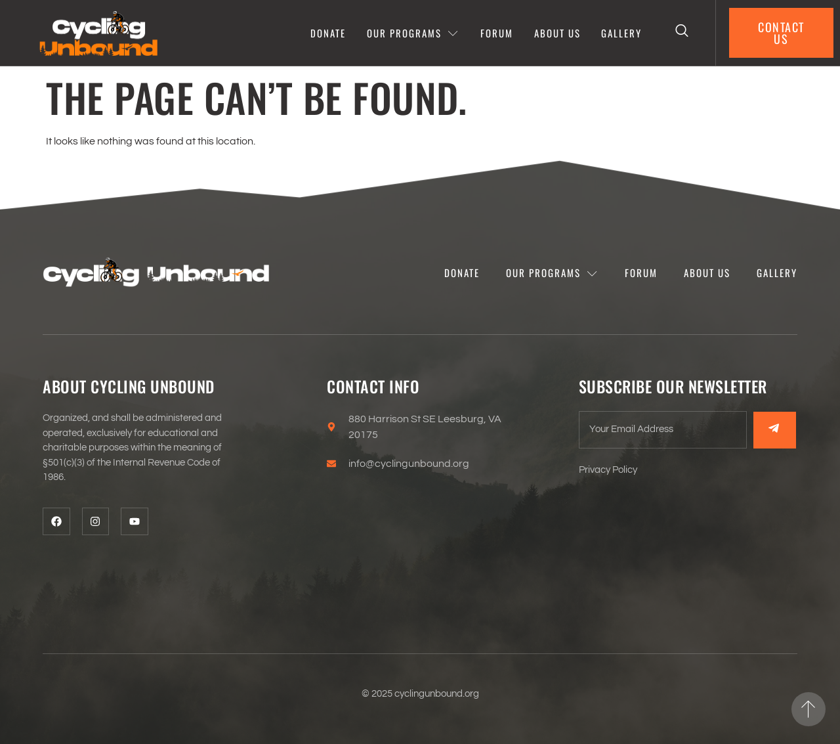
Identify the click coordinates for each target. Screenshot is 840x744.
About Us (557, 33)
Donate (328, 33)
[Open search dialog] (682, 33)
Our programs (413, 33)
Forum (496, 33)
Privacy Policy (608, 470)
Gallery (622, 33)
